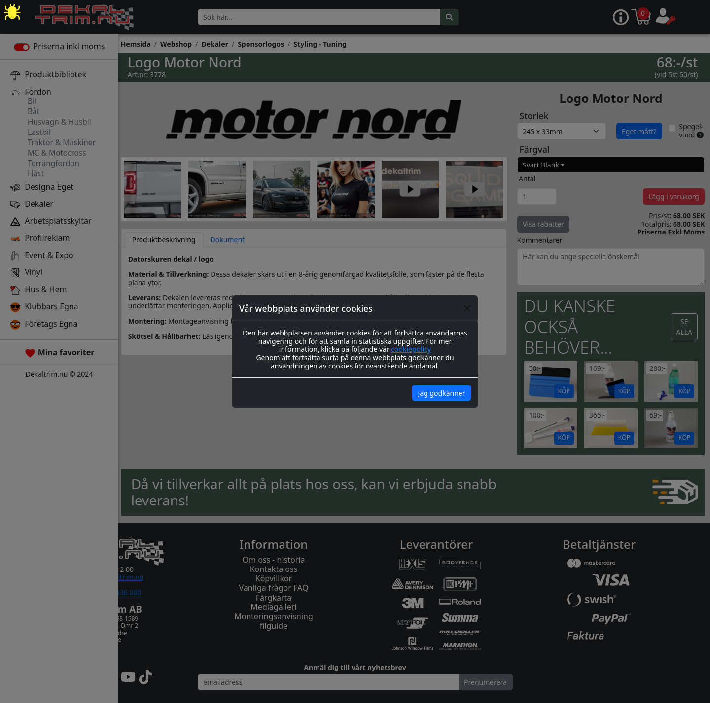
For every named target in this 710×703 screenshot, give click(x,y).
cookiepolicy (411, 349)
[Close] (467, 308)
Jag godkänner (441, 393)
